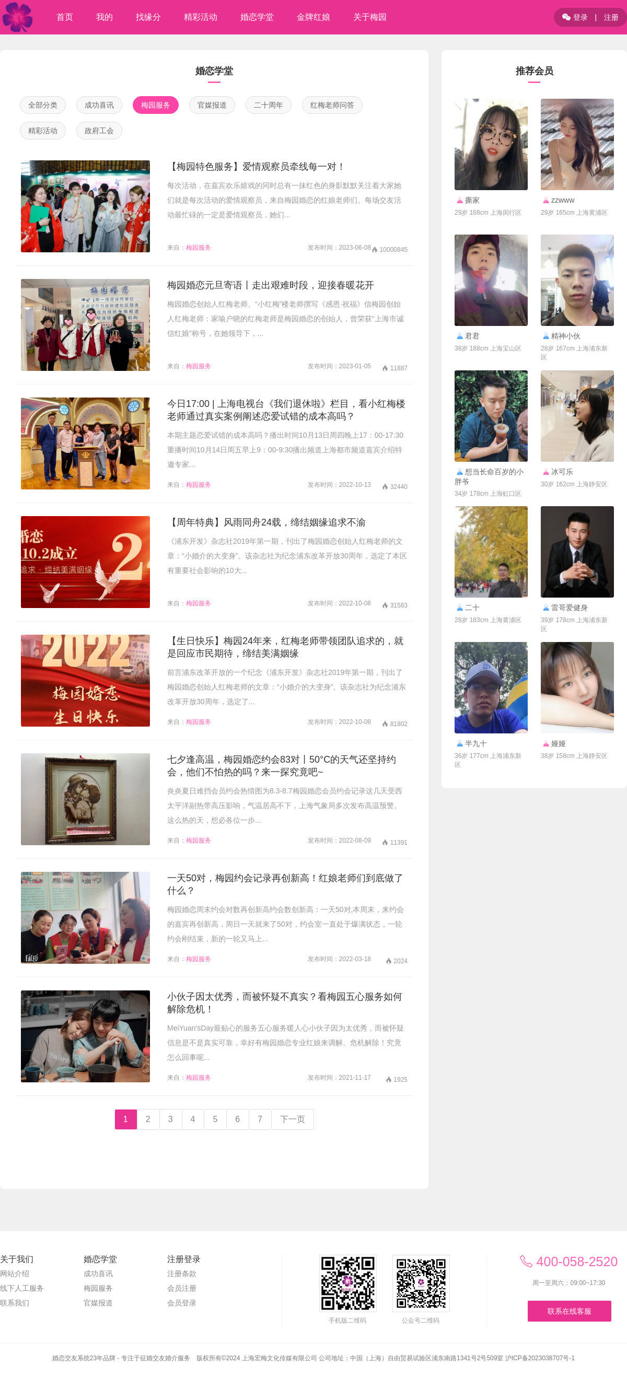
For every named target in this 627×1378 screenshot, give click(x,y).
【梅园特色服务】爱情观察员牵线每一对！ (256, 166)
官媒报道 (212, 105)
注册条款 (181, 1273)
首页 (64, 17)
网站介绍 (14, 1273)
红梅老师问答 (332, 105)
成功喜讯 (99, 105)
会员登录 (181, 1303)
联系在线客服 (569, 1311)
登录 (575, 17)
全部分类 (42, 105)
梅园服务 (155, 105)
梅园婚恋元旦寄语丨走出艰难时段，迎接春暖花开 (270, 285)
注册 (611, 17)
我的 (104, 17)
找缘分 (148, 17)
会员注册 (181, 1288)
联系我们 (14, 1303)
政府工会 (99, 130)
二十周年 (268, 105)
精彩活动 (42, 130)
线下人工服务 (22, 1288)
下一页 (292, 1119)
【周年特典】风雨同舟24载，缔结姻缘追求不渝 (266, 522)
